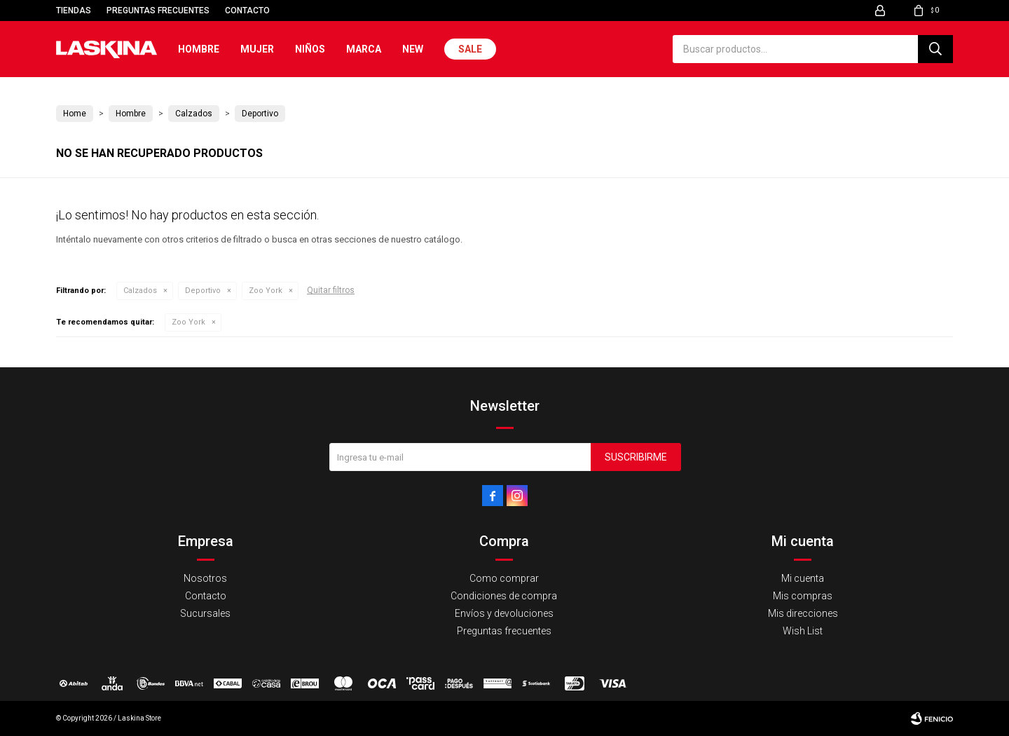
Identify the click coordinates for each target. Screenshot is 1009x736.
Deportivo (203, 290)
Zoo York (265, 290)
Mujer (257, 49)
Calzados (140, 290)
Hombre (198, 49)
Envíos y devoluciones (504, 613)
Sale (470, 49)
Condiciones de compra (504, 595)
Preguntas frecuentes (158, 10)
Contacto (247, 10)
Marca (363, 49)
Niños (310, 49)
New (412, 49)
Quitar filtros (331, 290)
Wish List (803, 630)
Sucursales (205, 613)
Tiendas (73, 10)
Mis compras (802, 595)
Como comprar (504, 578)
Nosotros (205, 578)
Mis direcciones (803, 613)
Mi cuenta (802, 578)
